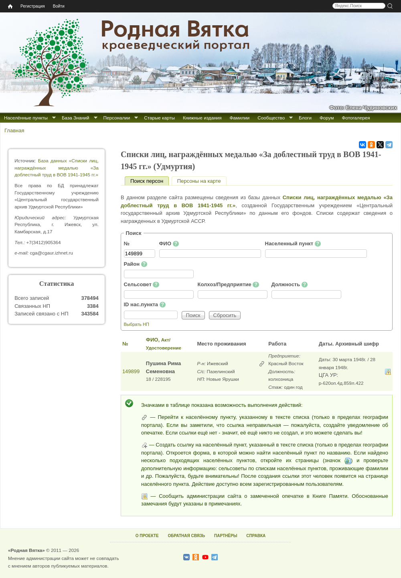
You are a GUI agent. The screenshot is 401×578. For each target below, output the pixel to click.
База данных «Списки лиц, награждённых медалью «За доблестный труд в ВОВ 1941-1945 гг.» (56, 167)
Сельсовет (141, 285)
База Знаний (75, 117)
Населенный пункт (293, 244)
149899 (131, 371)
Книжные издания (202, 117)
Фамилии (239, 117)
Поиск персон (149, 181)
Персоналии (116, 117)
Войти (59, 6)
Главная (14, 130)
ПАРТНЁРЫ (225, 536)
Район (135, 264)
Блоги (305, 117)
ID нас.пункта (145, 305)
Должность (289, 285)
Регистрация (32, 6)
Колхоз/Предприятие (228, 285)
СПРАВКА (255, 536)
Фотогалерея (356, 117)
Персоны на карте (199, 181)
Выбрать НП (136, 324)
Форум (327, 117)
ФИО (169, 244)
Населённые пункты (26, 117)
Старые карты (159, 117)
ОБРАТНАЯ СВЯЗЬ (186, 536)
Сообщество (271, 117)
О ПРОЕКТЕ (147, 536)
